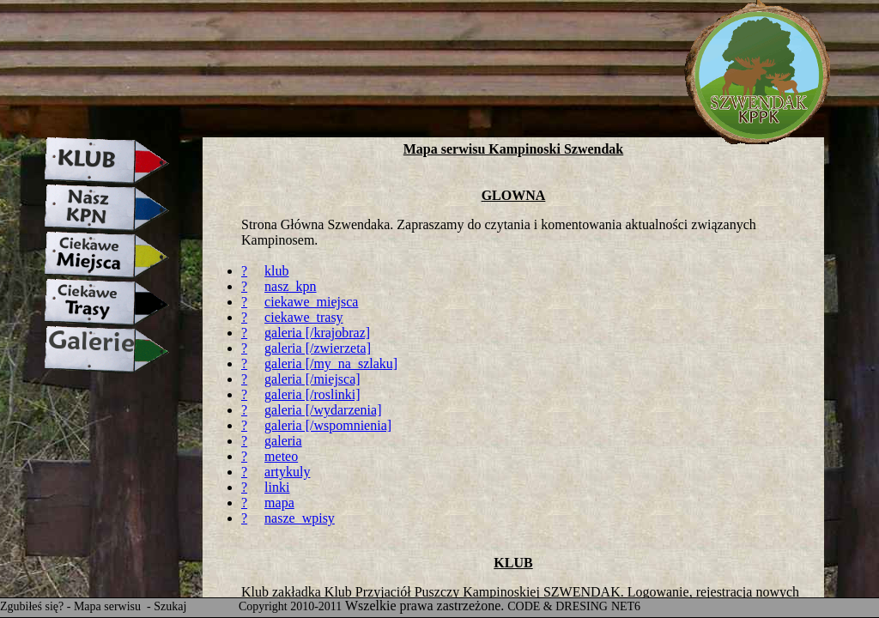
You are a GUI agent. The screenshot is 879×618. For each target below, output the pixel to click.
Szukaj (170, 606)
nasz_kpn (290, 286)
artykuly (287, 471)
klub (276, 271)
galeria (283, 440)
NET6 (625, 606)
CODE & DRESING (557, 606)
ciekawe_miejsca (311, 301)
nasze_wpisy (299, 518)
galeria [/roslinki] (312, 394)
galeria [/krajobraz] (317, 332)
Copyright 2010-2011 (290, 606)
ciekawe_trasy (303, 317)
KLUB (513, 562)
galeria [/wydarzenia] (322, 410)
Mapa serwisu (109, 606)
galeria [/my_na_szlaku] (330, 363)
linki (276, 487)
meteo (281, 456)
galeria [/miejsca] (312, 379)
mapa (279, 502)
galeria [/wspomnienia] (327, 425)
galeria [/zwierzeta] (317, 348)
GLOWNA (514, 195)
